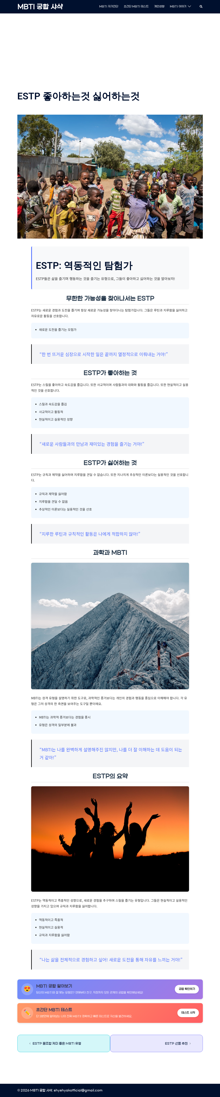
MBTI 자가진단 (108, 6)
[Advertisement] (110, 46)
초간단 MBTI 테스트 (136, 6)
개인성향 (159, 6)
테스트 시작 (188, 1012)
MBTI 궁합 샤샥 (40, 7)
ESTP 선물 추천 (176, 1043)
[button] (201, 6)
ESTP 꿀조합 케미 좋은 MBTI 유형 (57, 1043)
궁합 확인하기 (187, 989)
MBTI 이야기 (178, 6)
